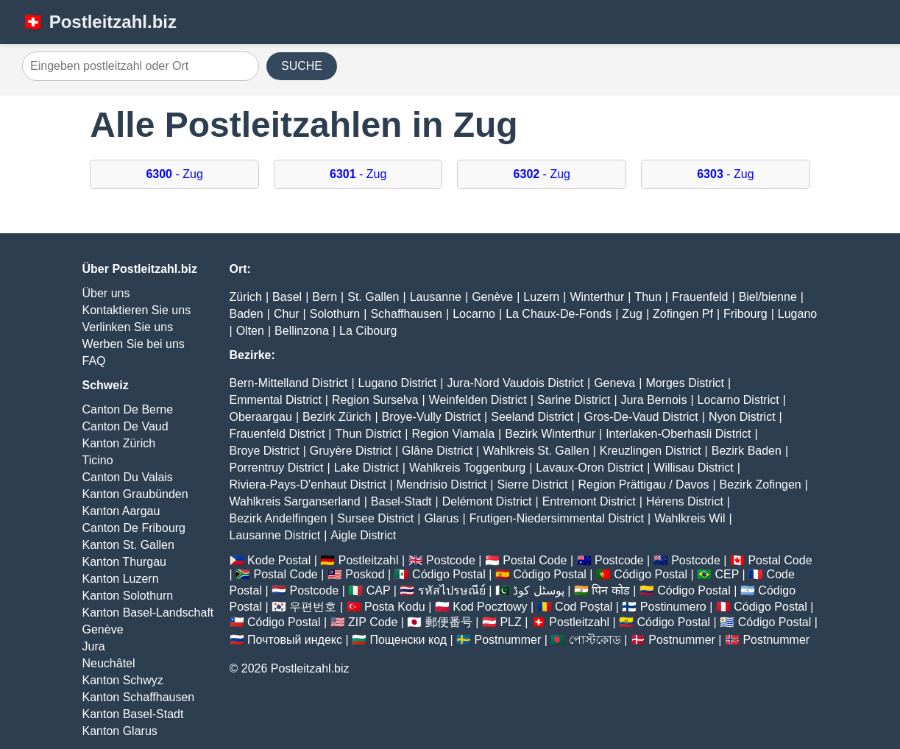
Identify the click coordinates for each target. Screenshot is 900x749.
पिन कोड (610, 590)
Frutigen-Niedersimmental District (557, 518)
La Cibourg (368, 330)
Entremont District (589, 501)
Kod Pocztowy (490, 606)
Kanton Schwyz (122, 680)
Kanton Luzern (120, 578)
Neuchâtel (108, 663)
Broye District (265, 450)
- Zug (174, 174)
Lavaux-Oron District (589, 467)
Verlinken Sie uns (128, 327)
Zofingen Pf (683, 314)
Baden (246, 314)
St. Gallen (373, 297)
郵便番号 (448, 622)
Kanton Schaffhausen (138, 697)
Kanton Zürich (119, 443)
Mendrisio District (442, 484)
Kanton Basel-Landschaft (148, 612)
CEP (727, 574)
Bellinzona (301, 330)
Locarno (474, 314)
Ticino (97, 460)
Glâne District (437, 450)
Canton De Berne (128, 409)
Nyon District (742, 417)
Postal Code (535, 560)
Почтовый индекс (294, 639)
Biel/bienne (768, 297)
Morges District (684, 383)
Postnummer (508, 639)
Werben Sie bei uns (133, 344)
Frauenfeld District (277, 433)
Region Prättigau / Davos (643, 484)
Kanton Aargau (121, 511)
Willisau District (693, 467)
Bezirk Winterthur (550, 433)
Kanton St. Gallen (128, 545)
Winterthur (597, 297)
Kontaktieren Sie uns (136, 310)
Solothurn (335, 314)
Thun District (368, 433)
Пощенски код (408, 639)
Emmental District (276, 400)
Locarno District (738, 400)
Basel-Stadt (401, 501)
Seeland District (532, 417)
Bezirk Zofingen (760, 484)
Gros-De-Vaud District (641, 417)
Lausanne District (275, 535)
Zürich (246, 297)
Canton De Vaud (125, 426)
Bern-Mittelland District (289, 383)
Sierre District (532, 484)
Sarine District (574, 400)
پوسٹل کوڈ (538, 590)
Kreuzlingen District (650, 450)
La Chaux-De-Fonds (559, 314)
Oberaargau (261, 417)
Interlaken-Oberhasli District (678, 433)
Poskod (364, 574)
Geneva (614, 383)
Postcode (450, 560)
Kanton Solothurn (128, 595)
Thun (647, 297)
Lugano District (397, 383)
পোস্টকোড (595, 639)
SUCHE (301, 66)
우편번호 (312, 606)
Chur (287, 314)
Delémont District (487, 501)
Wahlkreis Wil (689, 518)
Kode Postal (279, 560)
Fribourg (745, 314)
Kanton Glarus (119, 731)
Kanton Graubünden (135, 494)
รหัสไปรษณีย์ (452, 590)
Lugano (797, 314)
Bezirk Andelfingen (278, 518)
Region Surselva (375, 400)
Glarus (441, 518)
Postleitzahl (369, 560)
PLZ (510, 622)
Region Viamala (453, 433)
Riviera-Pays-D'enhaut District (308, 484)
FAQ (94, 361)
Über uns (106, 293)
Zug (632, 314)
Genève (103, 629)
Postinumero (673, 606)
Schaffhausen (406, 314)
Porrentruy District (277, 467)
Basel (287, 297)
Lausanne (435, 297)
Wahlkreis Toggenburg (467, 467)
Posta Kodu (394, 606)
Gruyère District (350, 450)
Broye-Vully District (431, 417)
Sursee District (375, 518)
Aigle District (363, 535)
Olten (250, 330)
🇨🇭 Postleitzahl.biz (99, 22)
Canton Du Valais (127, 477)
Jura (93, 646)
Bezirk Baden (747, 450)
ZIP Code (372, 622)
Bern (324, 297)
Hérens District (684, 501)
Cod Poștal (583, 606)
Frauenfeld (700, 297)
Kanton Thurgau (124, 561)
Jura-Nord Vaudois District (515, 383)
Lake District (366, 467)
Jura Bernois (654, 400)
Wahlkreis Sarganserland (295, 501)
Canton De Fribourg (134, 528)
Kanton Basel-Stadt (133, 714)
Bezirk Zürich (336, 417)
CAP (378, 590)
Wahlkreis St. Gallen (536, 450)
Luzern (541, 297)
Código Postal (449, 574)
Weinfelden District (478, 400)
